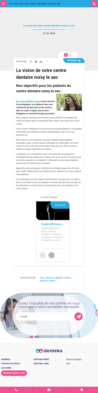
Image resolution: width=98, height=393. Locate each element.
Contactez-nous (10, 363)
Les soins (6, 368)
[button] (51, 255)
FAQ (68, 363)
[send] (78, 316)
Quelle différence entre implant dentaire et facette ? (52, 224)
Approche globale (54, 278)
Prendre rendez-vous (49, 390)
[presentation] (48, 327)
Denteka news (41, 359)
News (52, 281)
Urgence (82, 390)
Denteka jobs (41, 363)
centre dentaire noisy (29, 101)
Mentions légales (74, 359)
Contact (16, 390)
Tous (42, 278)
